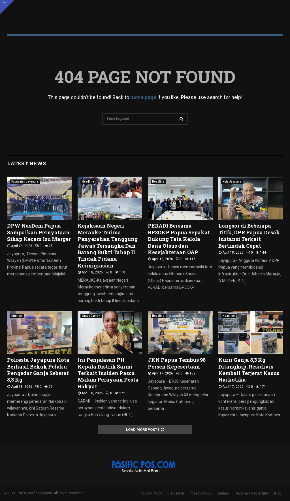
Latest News (26, 163)
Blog (277, 493)
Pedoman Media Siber (252, 493)
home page (143, 97)
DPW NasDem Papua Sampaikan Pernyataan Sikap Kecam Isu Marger (39, 232)
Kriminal (17, 315)
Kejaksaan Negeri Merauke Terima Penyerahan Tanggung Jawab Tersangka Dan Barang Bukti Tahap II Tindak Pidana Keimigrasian (108, 245)
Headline (88, 181)
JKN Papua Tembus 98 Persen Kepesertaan (177, 363)
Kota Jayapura (232, 181)
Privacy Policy (200, 493)
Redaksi (223, 493)
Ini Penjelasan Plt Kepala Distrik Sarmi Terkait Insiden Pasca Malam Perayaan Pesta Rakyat (108, 373)
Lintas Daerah (91, 315)
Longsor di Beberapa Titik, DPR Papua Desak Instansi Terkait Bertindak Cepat (249, 235)
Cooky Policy (152, 493)
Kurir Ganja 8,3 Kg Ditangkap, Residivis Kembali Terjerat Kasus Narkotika (248, 369)
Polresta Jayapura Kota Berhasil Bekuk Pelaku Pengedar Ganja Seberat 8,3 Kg (38, 369)
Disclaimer (175, 493)
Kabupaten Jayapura (24, 181)
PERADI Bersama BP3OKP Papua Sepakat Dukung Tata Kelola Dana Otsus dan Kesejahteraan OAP (179, 239)
